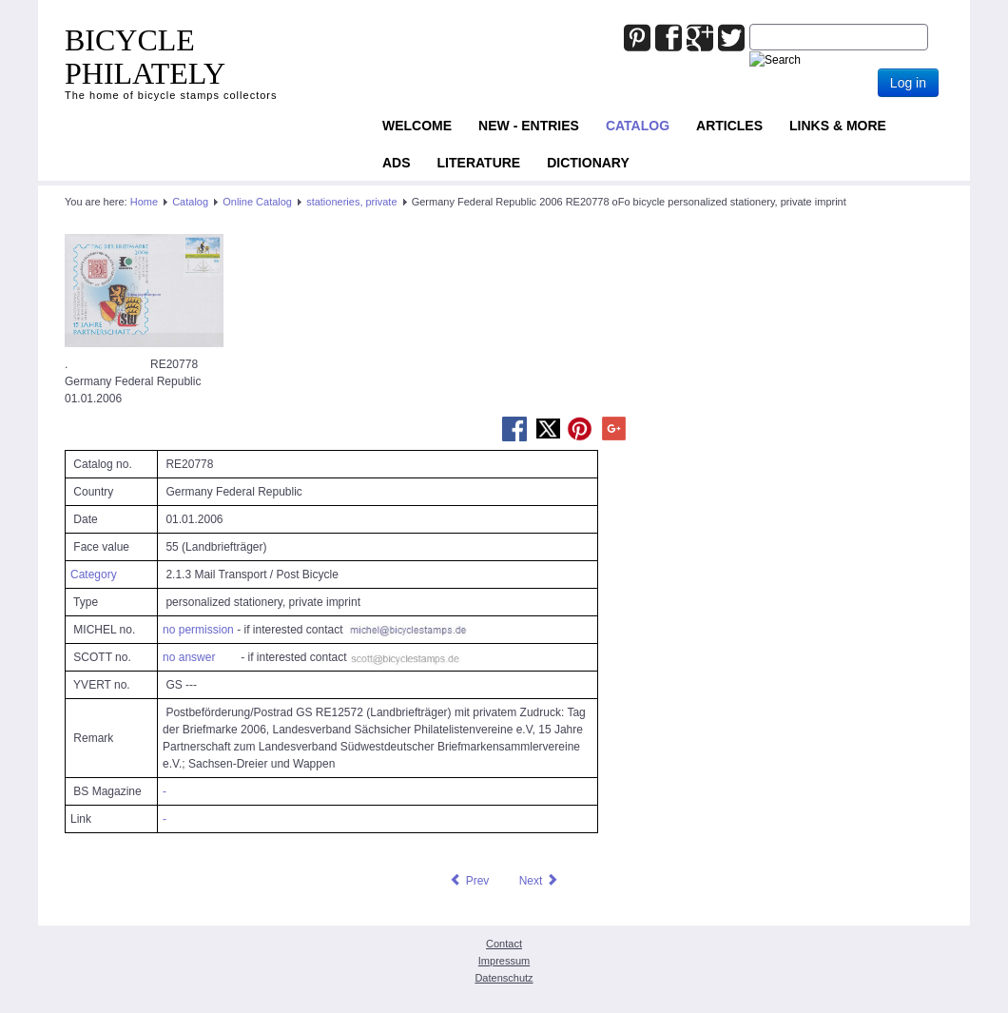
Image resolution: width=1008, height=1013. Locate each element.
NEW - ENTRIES (528, 125)
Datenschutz (504, 978)
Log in (908, 82)
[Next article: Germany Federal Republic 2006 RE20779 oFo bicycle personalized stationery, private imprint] (539, 880)
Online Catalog (257, 201)
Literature (479, 162)
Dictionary (588, 162)
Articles (729, 125)
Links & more (837, 125)
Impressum (504, 960)
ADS (396, 162)
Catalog (637, 125)
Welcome (417, 125)
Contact (504, 943)
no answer (189, 657)
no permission (198, 629)
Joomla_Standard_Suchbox (749, 24)
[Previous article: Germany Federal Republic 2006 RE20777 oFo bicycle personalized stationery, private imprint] (469, 880)
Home (144, 201)
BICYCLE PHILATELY (145, 56)
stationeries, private (351, 201)
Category (93, 574)
